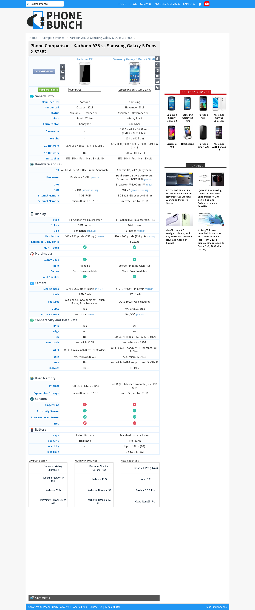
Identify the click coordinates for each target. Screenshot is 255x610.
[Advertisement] (164, 20)
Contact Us (95, 607)
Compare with (38, 460)
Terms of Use (112, 607)
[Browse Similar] (90, 190)
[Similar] (95, 177)
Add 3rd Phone (44, 71)
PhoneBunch (50, 607)
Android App (80, 607)
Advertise (65, 607)
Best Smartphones (216, 607)
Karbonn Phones (86, 460)
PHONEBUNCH (64, 20)
